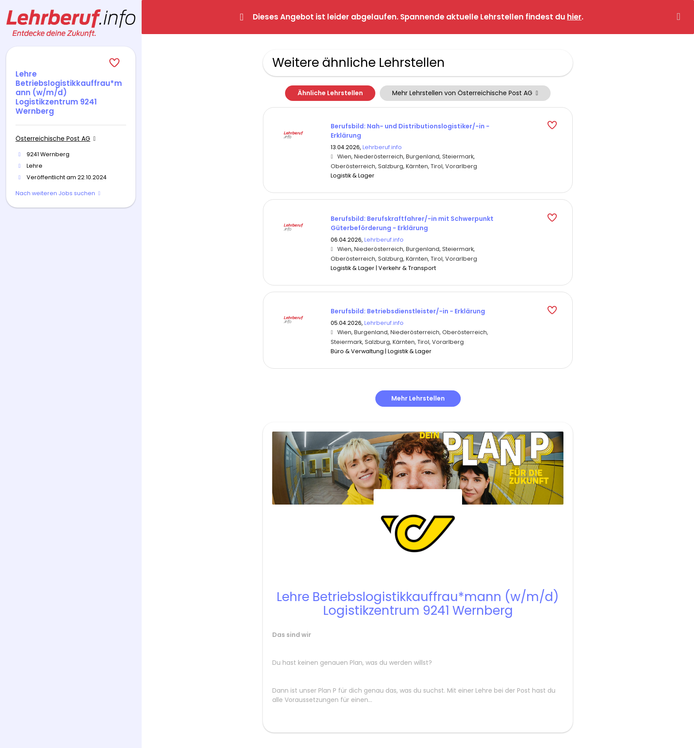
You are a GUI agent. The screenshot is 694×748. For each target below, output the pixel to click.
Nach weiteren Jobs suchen (55, 193)
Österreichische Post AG (52, 138)
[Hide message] (680, 16)
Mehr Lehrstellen (418, 398)
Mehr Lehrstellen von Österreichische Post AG (465, 93)
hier (574, 17)
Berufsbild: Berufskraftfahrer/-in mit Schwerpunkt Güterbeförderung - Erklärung (412, 223)
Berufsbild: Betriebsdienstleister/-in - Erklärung (408, 311)
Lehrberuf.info (382, 147)
